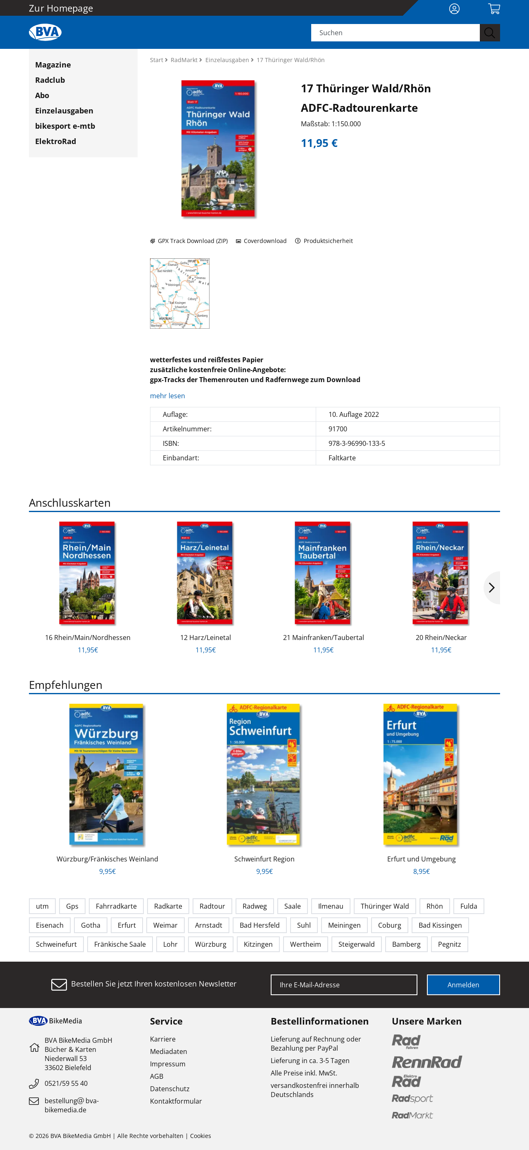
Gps (72, 906)
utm (42, 906)
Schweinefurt (56, 944)
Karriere (163, 1039)
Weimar (165, 925)
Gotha (90, 925)
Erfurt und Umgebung (421, 859)
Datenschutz (170, 1088)
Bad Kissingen (440, 925)
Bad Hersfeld (260, 925)
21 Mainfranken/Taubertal (323, 637)
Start (157, 60)
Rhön (435, 906)
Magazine (53, 65)
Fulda (468, 906)
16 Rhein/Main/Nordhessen (88, 637)
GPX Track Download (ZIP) (189, 241)
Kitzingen (258, 944)
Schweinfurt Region (264, 859)
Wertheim (305, 944)
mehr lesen (168, 395)
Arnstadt (208, 925)
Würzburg (210, 944)
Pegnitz (449, 944)
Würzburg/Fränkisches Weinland (107, 859)
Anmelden (463, 984)
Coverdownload (261, 241)
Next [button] (492, 587)
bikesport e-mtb (65, 126)
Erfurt (127, 925)
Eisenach (50, 925)
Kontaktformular (176, 1101)
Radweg (255, 906)
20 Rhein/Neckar (441, 637)
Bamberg (406, 944)
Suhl (304, 925)
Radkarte (168, 906)
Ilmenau (330, 906)
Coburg (389, 925)
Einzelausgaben (64, 110)
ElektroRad (55, 141)
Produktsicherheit (324, 241)
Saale (292, 906)
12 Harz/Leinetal (205, 637)
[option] (88, 588)
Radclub (50, 80)
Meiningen (344, 925)
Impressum (168, 1063)
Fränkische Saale (120, 944)
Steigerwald (356, 944)
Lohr (170, 944)
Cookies (200, 1136)
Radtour (212, 906)
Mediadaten (168, 1051)
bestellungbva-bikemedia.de (72, 1105)
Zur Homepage (61, 8)
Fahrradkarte (116, 906)
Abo (42, 95)
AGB (156, 1076)
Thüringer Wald (385, 906)
